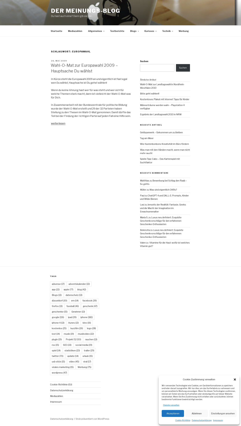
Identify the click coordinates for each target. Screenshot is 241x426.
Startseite (56, 31)
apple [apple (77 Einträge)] (68, 289)
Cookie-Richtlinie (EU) (61, 384)
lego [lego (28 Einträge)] (91, 328)
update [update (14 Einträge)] (73, 356)
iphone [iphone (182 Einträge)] (87, 317)
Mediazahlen (75, 31)
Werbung (184, 31)
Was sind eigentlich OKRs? (163, 189)
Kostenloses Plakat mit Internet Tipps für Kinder (164, 99)
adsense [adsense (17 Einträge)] (58, 284)
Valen (143, 242)
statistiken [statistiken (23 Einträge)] (72, 350)
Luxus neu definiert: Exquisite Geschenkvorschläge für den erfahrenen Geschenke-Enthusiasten (161, 221)
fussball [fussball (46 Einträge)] (73, 306)
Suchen (144, 61)
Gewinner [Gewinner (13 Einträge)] (78, 311)
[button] (234, 379)
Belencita (145, 230)
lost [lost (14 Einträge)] (56, 334)
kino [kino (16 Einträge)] (87, 322)
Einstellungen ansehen (223, 413)
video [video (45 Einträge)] (74, 361)
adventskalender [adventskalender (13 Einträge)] (79, 284)
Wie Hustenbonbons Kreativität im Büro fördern (164, 144)
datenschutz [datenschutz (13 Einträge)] (74, 295)
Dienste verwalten (171, 405)
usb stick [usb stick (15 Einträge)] (58, 361)
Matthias (144, 180)
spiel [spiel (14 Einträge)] (56, 350)
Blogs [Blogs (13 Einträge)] (57, 295)
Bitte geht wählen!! (149, 93)
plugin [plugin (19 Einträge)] (57, 339)
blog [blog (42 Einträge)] (81, 289)
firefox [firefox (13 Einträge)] (57, 306)
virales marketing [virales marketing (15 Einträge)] (63, 367)
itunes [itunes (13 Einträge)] (73, 322)
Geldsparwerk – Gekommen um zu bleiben (161, 132)
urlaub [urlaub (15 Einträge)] (88, 356)
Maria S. (144, 217)
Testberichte (117, 31)
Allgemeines (96, 31)
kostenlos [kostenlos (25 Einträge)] (59, 328)
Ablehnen (197, 413)
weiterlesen (58, 123)
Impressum (218, 420)
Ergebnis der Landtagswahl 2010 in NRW (161, 114)
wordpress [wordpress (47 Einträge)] (59, 372)
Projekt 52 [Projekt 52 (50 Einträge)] (73, 339)
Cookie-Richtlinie (182, 420)
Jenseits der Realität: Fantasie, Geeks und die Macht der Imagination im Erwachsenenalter (163, 208)
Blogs (134, 31)
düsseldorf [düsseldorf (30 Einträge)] (59, 300)
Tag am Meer (147, 138)
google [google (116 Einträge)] (58, 317)
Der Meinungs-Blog (85, 10)
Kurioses (150, 31)
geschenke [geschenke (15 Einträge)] (59, 311)
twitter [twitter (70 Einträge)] (57, 356)
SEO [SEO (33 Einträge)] (67, 345)
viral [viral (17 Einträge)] (87, 361)
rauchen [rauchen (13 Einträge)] (91, 339)
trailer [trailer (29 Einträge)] (89, 350)
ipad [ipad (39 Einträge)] (72, 317)
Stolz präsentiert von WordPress (92, 419)
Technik (168, 31)
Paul (142, 195)
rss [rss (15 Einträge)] (55, 345)
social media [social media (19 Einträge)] (83, 345)
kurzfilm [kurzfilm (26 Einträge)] (77, 328)
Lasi (142, 204)
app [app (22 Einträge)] (56, 289)
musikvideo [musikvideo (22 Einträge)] (86, 334)
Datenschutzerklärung (202, 420)
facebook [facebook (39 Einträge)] (90, 300)
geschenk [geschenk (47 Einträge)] (90, 306)
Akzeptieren (172, 413)
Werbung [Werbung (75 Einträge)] (84, 367)
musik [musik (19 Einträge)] (69, 334)
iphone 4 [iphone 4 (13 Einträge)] (58, 322)
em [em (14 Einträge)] (75, 300)
